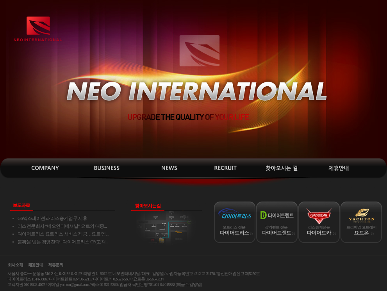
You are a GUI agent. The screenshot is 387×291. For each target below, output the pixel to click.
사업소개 (104, 168)
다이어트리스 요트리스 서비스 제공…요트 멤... (63, 234)
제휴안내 (339, 168)
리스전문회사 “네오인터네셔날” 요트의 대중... (62, 226)
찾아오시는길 (280, 168)
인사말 (46, 168)
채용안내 (222, 168)
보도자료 (163, 168)
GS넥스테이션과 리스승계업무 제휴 (52, 218)
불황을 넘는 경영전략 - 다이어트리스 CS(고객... (63, 242)
